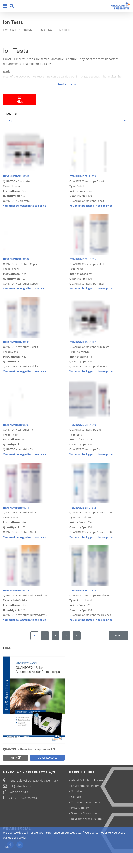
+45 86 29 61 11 (20, 792)
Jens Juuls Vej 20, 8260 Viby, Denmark (34, 780)
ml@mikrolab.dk (20, 786)
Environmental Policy (85, 786)
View (15, 757)
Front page (9, 29)
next (118, 635)
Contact (76, 797)
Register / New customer (87, 818)
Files (19, 99)
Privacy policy (80, 808)
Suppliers (77, 791)
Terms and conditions (85, 802)
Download (47, 757)
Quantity (11, 113)
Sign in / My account (84, 813)
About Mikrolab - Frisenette (89, 780)
